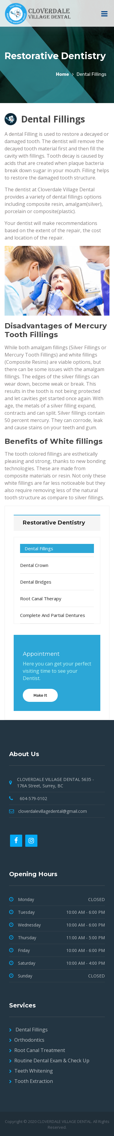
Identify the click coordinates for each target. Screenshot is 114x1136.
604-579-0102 (33, 798)
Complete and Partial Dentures (52, 615)
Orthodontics (29, 1040)
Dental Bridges (35, 582)
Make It (40, 695)
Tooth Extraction (33, 1081)
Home (62, 74)
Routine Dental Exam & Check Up (51, 1060)
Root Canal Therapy (40, 598)
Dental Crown (34, 565)
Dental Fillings (39, 548)
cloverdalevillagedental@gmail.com (52, 811)
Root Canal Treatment (39, 1050)
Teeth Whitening (33, 1070)
